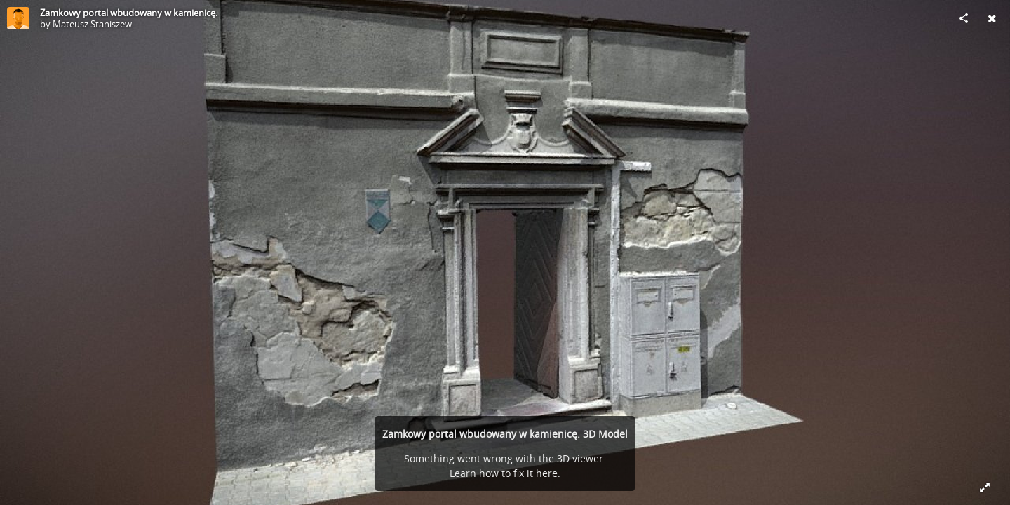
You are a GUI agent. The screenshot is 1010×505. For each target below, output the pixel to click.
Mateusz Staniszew (92, 24)
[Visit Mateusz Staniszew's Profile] (18, 18)
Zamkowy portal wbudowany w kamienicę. (128, 12)
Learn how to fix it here (504, 473)
